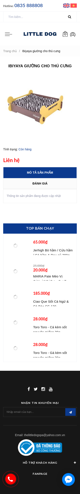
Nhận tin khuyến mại (40, 403)
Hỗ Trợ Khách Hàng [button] (50, 463)
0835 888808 (28, 5)
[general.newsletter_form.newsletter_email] (40, 412)
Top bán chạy (40, 228)
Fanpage (40, 473)
